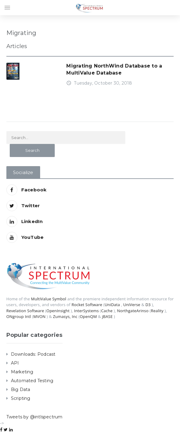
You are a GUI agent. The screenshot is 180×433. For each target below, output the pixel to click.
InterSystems (86, 310)
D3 (148, 304)
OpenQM (88, 316)
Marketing (22, 372)
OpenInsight (58, 310)
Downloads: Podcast (33, 354)
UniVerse (131, 304)
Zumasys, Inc (65, 316)
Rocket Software (86, 304)
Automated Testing (32, 380)
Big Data (20, 389)
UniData (112, 304)
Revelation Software (25, 310)
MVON (39, 316)
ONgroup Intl (18, 316)
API (15, 363)
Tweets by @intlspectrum (34, 417)
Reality (157, 310)
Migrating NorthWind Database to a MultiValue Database (114, 69)
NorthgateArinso (132, 310)
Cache (106, 310)
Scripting (20, 398)
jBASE (107, 316)
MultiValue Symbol (48, 299)
